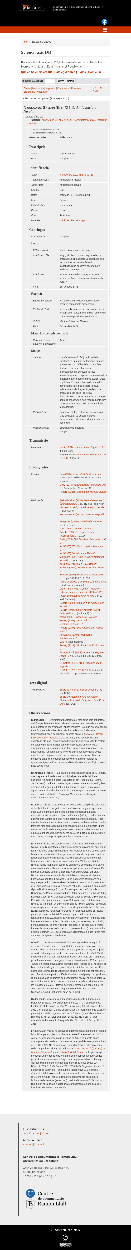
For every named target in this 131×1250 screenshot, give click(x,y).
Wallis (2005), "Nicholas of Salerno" (78, 617)
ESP (102, 87)
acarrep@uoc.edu (34, 1144)
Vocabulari (42, 92)
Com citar (94, 72)
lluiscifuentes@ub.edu (37, 1133)
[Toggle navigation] (105, 29)
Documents (63, 88)
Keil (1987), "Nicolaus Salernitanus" (78, 564)
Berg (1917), (82, 474)
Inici (26, 41)
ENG (95, 91)
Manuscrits (38, 88)
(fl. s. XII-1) (76, 174)
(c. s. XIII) (88, 1048)
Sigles (82, 72)
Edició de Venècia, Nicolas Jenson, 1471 (81, 689)
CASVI (63, 642)
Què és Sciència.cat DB (36, 72)
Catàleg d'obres (64, 72)
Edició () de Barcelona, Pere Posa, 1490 (82, 700)
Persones (76, 88)
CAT (95, 87)
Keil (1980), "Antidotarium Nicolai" (77, 553)
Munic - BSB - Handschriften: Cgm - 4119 (81, 447)
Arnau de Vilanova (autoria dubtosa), (57, 1052)
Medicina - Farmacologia (72, 220)
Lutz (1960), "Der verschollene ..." (77, 528)
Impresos (50, 88)
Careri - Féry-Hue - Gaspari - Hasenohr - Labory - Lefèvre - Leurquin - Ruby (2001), (82, 592)
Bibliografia (29, 92)
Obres (27, 88)
